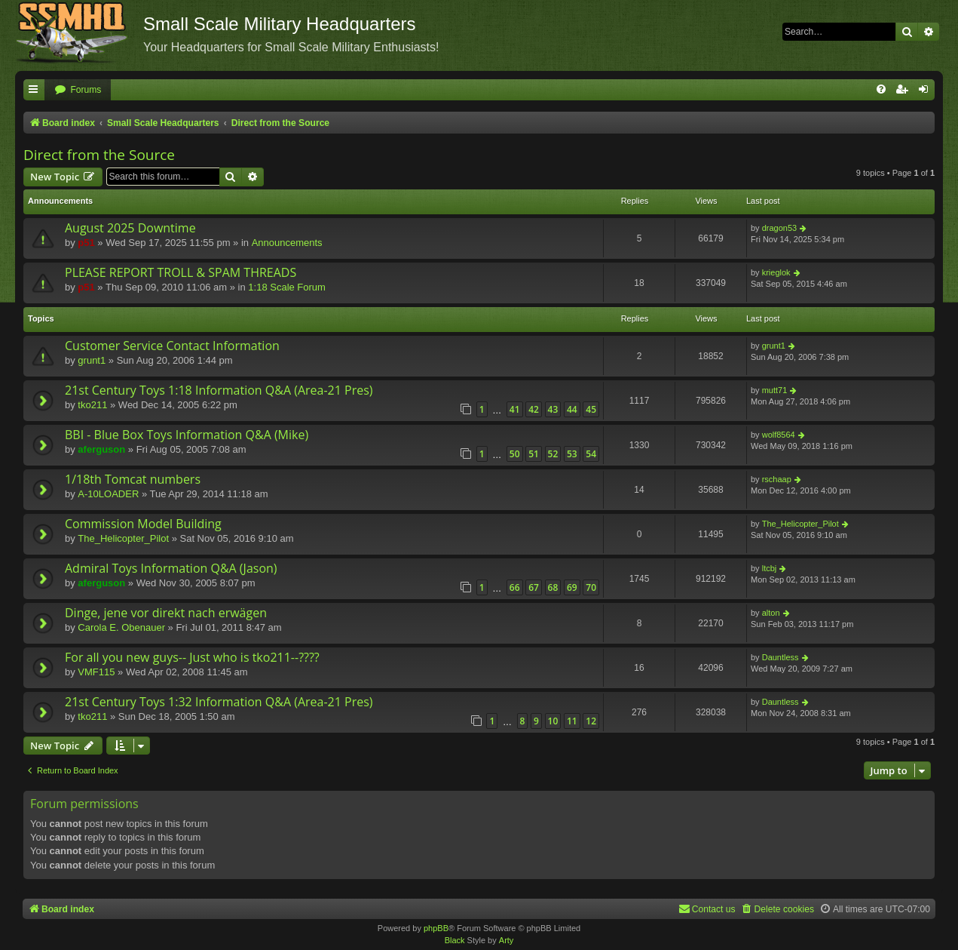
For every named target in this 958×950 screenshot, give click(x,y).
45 (591, 409)
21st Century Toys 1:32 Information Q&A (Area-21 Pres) (219, 701)
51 (533, 453)
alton (771, 612)
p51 (86, 242)
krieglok (776, 272)
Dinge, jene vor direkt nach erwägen (166, 612)
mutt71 (775, 390)
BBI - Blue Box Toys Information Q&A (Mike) (186, 434)
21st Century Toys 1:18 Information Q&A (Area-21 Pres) (219, 390)
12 (591, 721)
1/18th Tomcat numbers (132, 479)
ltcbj (769, 568)
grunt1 (92, 360)
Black (455, 940)
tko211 (92, 404)
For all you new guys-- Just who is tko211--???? (192, 657)
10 (553, 721)
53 (572, 453)
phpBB (436, 928)
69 (572, 587)
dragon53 (779, 227)
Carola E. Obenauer (121, 627)
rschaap (776, 479)
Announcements (287, 242)
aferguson (101, 449)
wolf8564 (778, 434)
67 (533, 587)
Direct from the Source (99, 154)
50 (515, 453)
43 (553, 409)
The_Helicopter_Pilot (123, 538)
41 (515, 409)
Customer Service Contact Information (172, 345)
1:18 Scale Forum (287, 287)
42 (533, 409)
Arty (506, 940)
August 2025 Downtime (130, 228)
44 (572, 409)
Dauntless (780, 657)
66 (515, 587)
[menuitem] (78, 90)
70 (591, 587)
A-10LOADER (108, 494)
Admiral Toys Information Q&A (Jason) (171, 568)
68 (553, 587)
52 (553, 453)
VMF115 (96, 672)
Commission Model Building (143, 523)
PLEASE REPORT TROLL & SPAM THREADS (180, 272)
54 (591, 453)
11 (572, 721)
